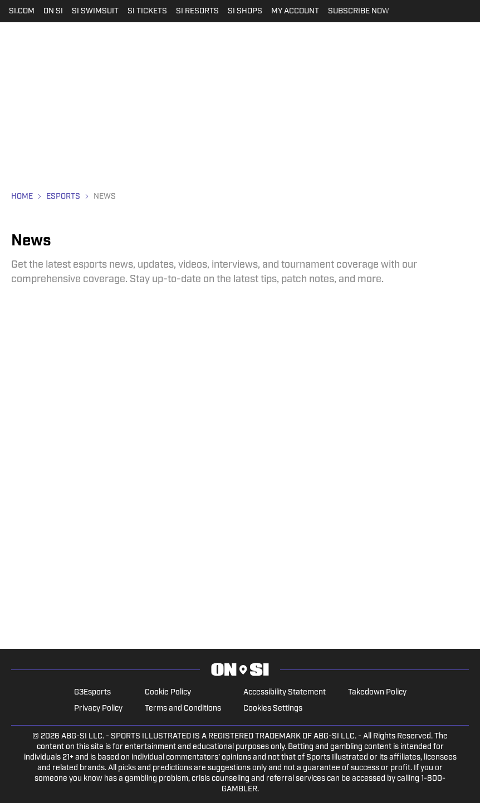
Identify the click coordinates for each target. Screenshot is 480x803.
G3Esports (92, 692)
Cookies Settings (272, 709)
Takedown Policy (377, 692)
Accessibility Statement (284, 692)
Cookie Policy (168, 692)
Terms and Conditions (183, 709)
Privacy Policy (98, 709)
